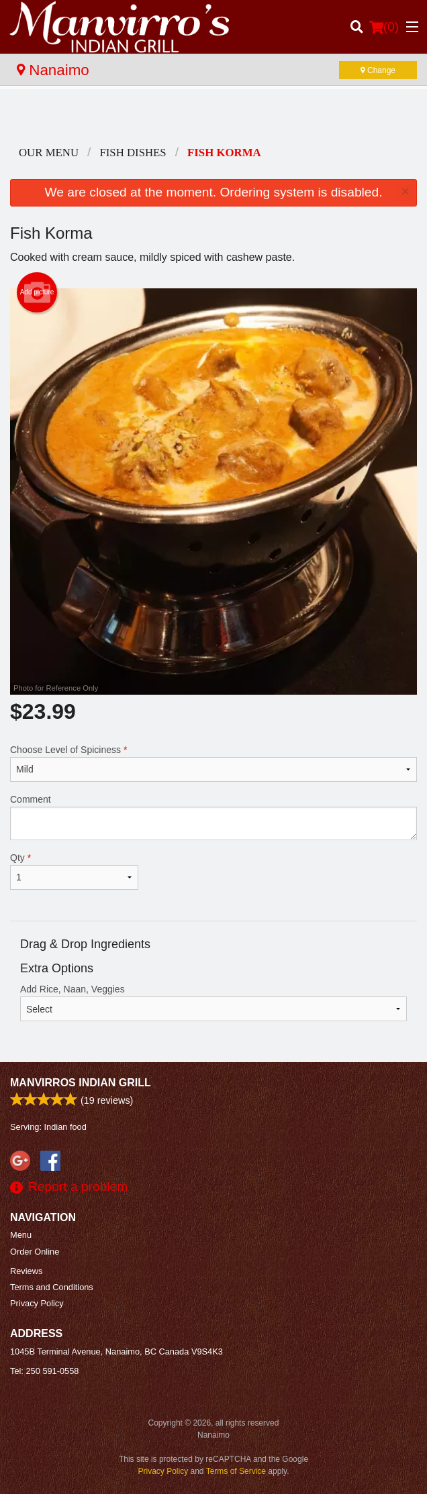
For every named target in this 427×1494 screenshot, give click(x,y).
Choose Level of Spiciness (213, 763)
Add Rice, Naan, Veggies (213, 1002)
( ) (384, 27)
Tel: (44, 1371)
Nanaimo (53, 70)
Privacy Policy (37, 1303)
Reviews (26, 1271)
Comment (213, 817)
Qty (74, 871)
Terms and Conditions (51, 1287)
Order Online (34, 1252)
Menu (21, 1235)
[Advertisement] (213, 116)
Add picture (37, 292)
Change (378, 70)
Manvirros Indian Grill (80, 1082)
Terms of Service (236, 1471)
